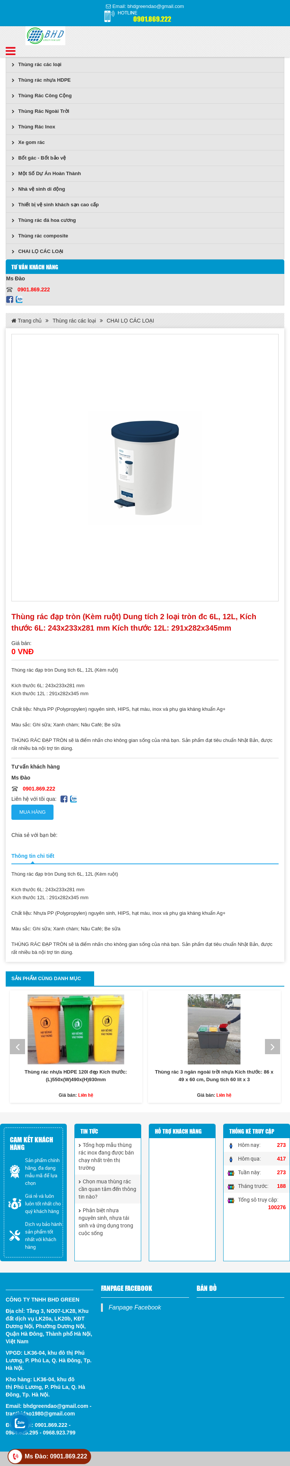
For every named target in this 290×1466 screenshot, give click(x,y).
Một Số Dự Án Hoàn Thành (46, 173)
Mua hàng (32, 812)
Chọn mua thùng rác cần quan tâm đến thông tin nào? (107, 1189)
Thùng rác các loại (36, 64)
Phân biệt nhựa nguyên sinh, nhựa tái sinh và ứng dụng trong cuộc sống (106, 1222)
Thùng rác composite (40, 236)
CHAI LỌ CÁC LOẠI (37, 251)
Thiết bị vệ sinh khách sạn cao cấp (55, 204)
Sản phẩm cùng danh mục (46, 978)
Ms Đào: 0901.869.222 (56, 1456)
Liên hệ (85, 1095)
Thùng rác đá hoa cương (44, 220)
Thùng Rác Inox (33, 127)
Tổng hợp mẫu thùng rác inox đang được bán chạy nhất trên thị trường (106, 1156)
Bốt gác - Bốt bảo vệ (39, 158)
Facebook (9, 299)
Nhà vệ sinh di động (38, 189)
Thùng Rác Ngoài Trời (40, 111)
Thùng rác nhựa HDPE (41, 80)
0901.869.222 (152, 18)
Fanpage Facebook (135, 1307)
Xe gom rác (28, 142)
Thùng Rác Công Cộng (42, 95)
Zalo (18, 299)
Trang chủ (26, 321)
